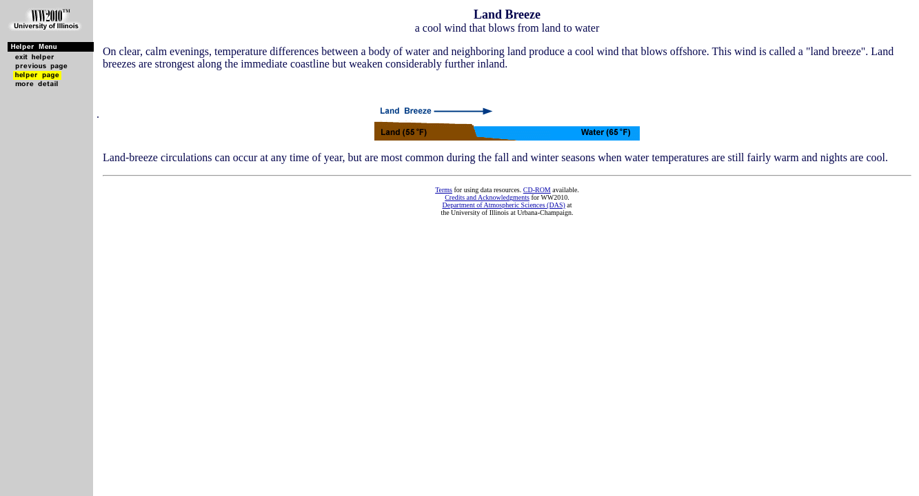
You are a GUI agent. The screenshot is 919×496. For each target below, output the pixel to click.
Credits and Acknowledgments (487, 197)
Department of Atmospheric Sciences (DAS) (503, 205)
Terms (443, 190)
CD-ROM (537, 190)
